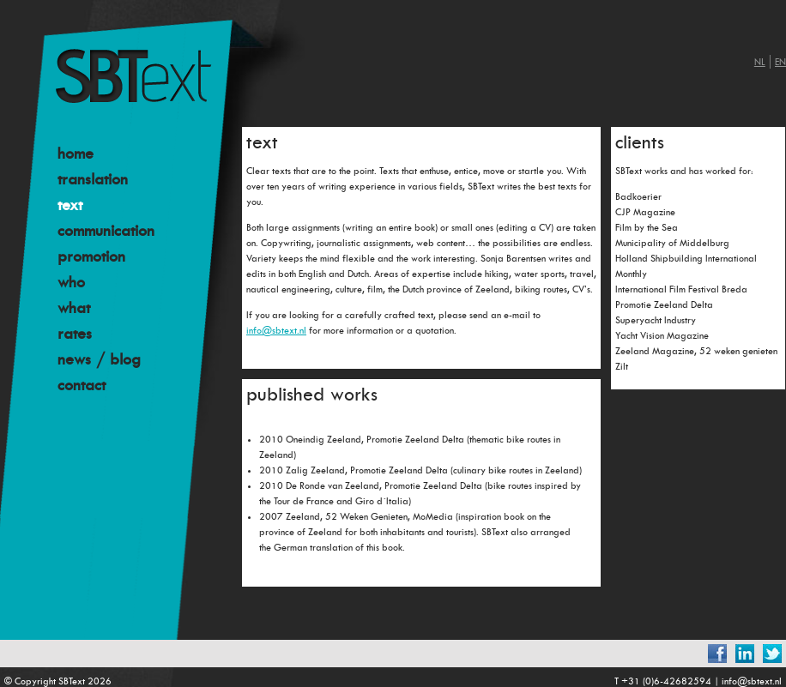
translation (92, 179)
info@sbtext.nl (276, 330)
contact (81, 385)
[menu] (150, 269)
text (69, 205)
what (73, 307)
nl (759, 62)
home (75, 153)
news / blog (99, 359)
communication (105, 230)
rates (74, 333)
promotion (91, 256)
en (780, 62)
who (71, 282)
